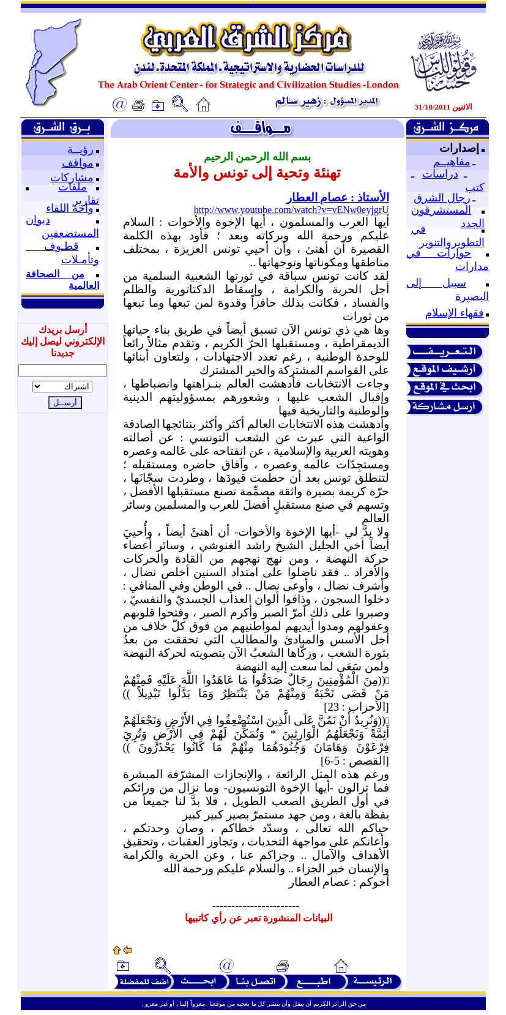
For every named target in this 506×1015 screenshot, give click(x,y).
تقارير (86, 200)
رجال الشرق (442, 198)
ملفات (72, 187)
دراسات (440, 174)
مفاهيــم (452, 161)
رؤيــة (80, 149)
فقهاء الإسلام (454, 313)
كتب (475, 187)
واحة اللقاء (70, 208)
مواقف (78, 163)
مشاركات (72, 177)
